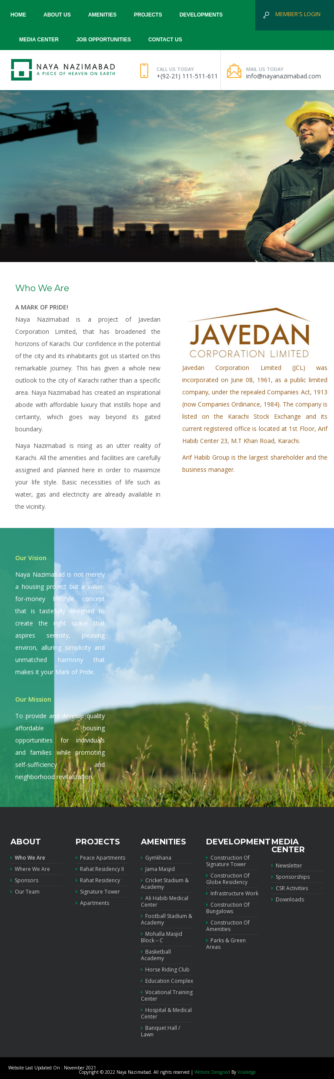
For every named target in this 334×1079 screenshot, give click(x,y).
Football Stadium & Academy (166, 919)
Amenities (102, 15)
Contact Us (165, 40)
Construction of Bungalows (228, 908)
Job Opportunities (103, 40)
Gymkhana (156, 857)
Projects (148, 15)
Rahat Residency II (100, 869)
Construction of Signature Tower (228, 861)
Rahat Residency (98, 880)
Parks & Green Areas (226, 944)
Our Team (25, 891)
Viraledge (246, 1072)
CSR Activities (289, 888)
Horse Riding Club (165, 969)
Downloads (287, 899)
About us (57, 15)
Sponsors (24, 880)
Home (18, 15)
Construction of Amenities (228, 926)
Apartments (92, 903)
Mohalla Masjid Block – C (161, 937)
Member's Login (298, 14)
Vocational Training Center (167, 995)
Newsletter (286, 865)
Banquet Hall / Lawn (160, 1031)
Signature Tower (98, 891)
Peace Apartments (100, 857)
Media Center (39, 40)
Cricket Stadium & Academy (165, 884)
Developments (201, 15)
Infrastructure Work (232, 893)
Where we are (30, 869)
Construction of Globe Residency (228, 879)
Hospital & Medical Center (166, 1013)
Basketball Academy (156, 955)
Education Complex (167, 981)
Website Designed (212, 1072)
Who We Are (27, 857)
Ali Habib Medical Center (164, 901)
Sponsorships (290, 877)
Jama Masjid (158, 869)
